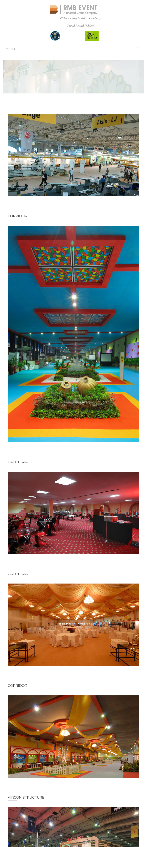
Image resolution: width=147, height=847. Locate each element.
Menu (10, 49)
